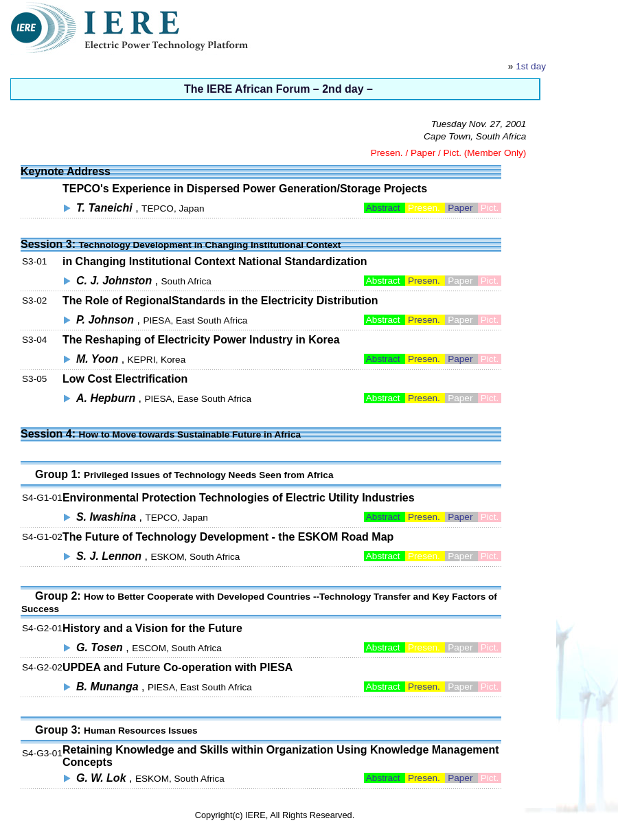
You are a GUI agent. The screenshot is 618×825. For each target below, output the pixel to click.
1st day (531, 66)
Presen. (425, 280)
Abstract (384, 208)
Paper (461, 208)
